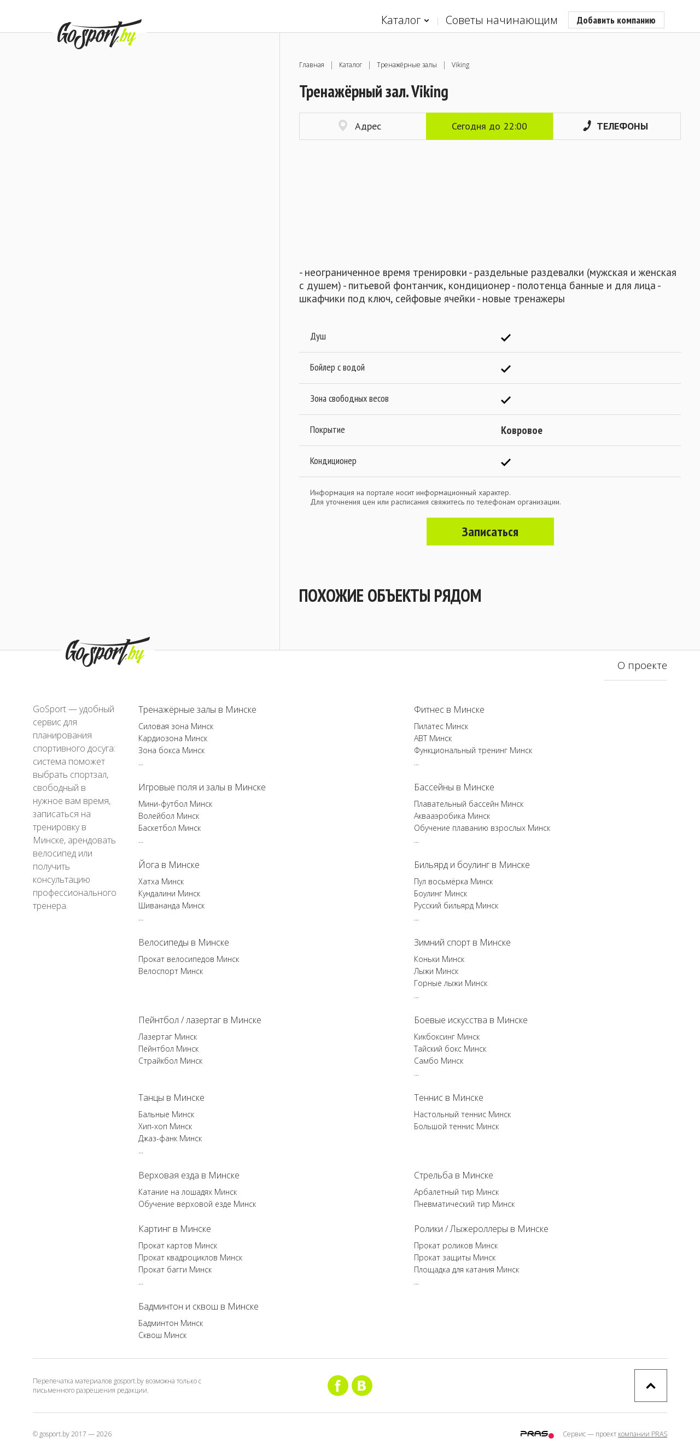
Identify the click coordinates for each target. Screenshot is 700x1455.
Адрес (360, 126)
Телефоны (615, 126)
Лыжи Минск (436, 971)
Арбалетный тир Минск (456, 1192)
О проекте (642, 665)
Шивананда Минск (171, 905)
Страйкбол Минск (170, 1060)
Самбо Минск (438, 1060)
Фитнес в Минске (449, 709)
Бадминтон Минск (170, 1323)
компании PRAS (642, 1434)
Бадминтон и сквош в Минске (198, 1306)
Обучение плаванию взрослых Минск (482, 828)
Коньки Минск (439, 959)
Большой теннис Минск (456, 1126)
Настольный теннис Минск (462, 1114)
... (140, 762)
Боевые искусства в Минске (471, 1020)
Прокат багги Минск (175, 1269)
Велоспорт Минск (170, 971)
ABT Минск (433, 738)
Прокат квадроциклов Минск (190, 1257)
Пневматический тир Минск (464, 1204)
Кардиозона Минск (172, 738)
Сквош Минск (162, 1335)
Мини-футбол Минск (175, 804)
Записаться (490, 531)
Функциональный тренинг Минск (473, 750)
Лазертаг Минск (167, 1036)
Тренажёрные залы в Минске (197, 709)
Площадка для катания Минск (466, 1269)
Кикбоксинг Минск (447, 1036)
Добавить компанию (616, 20)
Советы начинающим (501, 20)
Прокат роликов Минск (456, 1245)
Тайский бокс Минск (450, 1048)
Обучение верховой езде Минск (197, 1204)
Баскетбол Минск (169, 828)
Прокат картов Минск (177, 1245)
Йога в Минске (169, 865)
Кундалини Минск (169, 893)
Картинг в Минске (174, 1229)
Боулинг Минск (440, 893)
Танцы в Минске (171, 1098)
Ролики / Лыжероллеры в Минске (481, 1229)
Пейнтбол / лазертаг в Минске (199, 1020)
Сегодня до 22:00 (489, 126)
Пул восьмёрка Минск (453, 881)
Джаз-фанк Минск (170, 1138)
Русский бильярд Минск (456, 905)
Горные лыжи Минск (450, 983)
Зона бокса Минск (171, 750)
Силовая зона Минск (175, 726)
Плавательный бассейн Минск (468, 804)
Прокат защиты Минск (454, 1257)
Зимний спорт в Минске (462, 942)
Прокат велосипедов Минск (188, 959)
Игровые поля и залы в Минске (202, 787)
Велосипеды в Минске (183, 942)
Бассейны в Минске (454, 787)
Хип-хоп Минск (165, 1126)
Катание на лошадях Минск (187, 1192)
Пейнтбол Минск (168, 1048)
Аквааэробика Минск (452, 816)
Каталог (405, 20)
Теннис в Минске (448, 1098)
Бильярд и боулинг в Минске (472, 865)
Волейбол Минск (168, 816)
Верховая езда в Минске (189, 1175)
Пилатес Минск (441, 726)
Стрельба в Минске (453, 1175)
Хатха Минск (161, 881)
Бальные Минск (166, 1114)
